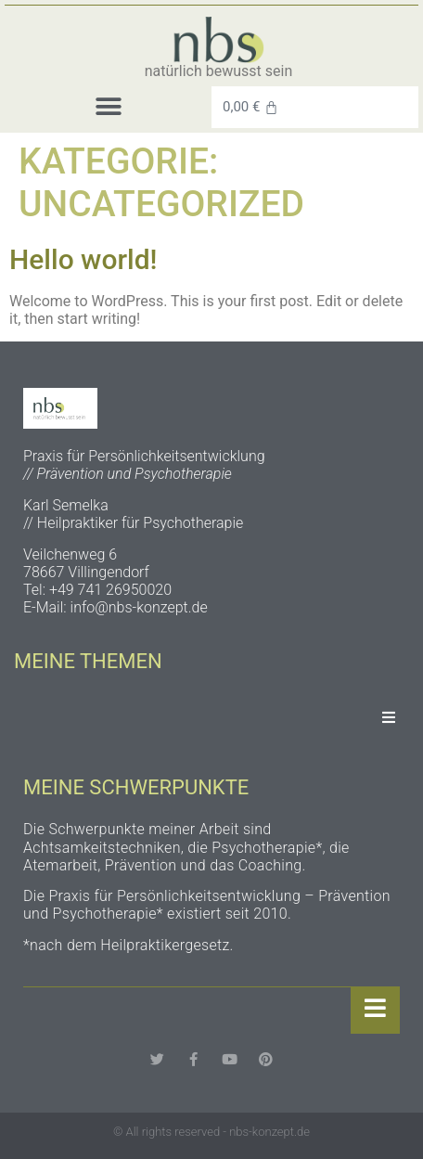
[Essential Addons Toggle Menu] (388, 718)
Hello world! (83, 259)
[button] (108, 107)
